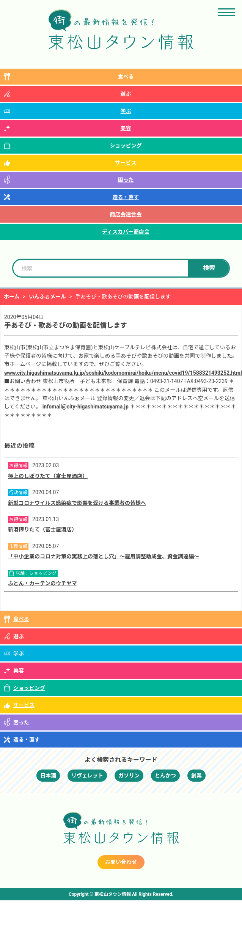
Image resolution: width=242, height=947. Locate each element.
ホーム (12, 297)
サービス (126, 163)
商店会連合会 (126, 214)
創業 (196, 776)
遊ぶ (126, 94)
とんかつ (165, 776)
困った (126, 180)
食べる (126, 77)
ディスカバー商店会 (125, 232)
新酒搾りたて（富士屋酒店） (42, 529)
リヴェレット (87, 776)
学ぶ (126, 111)
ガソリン (129, 776)
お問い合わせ (121, 862)
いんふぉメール (47, 297)
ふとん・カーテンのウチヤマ (42, 583)
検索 (209, 268)
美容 (126, 128)
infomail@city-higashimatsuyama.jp (85, 407)
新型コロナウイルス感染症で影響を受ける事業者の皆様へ (77, 503)
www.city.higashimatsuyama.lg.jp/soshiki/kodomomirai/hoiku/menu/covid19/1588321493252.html (123, 373)
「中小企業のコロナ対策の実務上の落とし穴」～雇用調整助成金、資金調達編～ (103, 556)
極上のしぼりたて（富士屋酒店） (48, 476)
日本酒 (48, 776)
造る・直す (126, 197)
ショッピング (126, 146)
